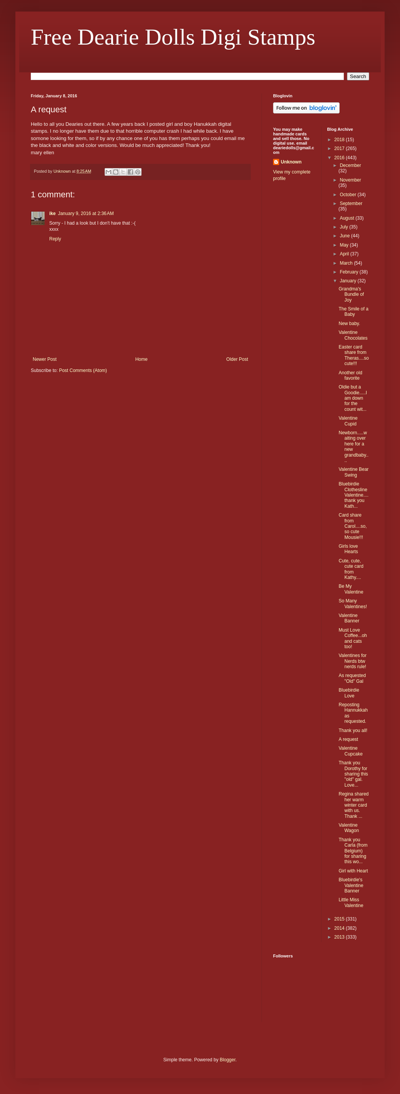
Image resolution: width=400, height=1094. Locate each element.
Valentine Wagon (348, 827)
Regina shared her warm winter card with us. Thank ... (353, 805)
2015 (340, 919)
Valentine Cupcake (350, 750)
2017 (340, 148)
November (350, 180)
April (345, 254)
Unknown (291, 162)
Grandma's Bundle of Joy (351, 294)
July (344, 227)
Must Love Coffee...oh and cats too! (352, 638)
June (345, 235)
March (347, 263)
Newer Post (45, 359)
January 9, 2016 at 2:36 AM (86, 213)
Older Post (237, 359)
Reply (55, 239)
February (349, 272)
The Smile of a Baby (353, 311)
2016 (340, 157)
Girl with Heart (353, 871)
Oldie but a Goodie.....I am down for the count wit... (352, 398)
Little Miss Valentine (350, 902)
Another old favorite (350, 375)
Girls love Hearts (348, 549)
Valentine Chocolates (352, 335)
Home (141, 359)
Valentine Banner (348, 618)
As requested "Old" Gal (352, 678)
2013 (340, 937)
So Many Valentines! (352, 603)
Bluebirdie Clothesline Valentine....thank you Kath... (353, 495)
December (350, 165)
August (347, 218)
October (348, 194)
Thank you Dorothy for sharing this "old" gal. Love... (353, 774)
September (351, 203)
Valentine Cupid (347, 420)
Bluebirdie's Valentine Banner (350, 885)
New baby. (349, 323)
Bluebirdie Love (348, 692)
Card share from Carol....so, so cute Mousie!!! (352, 526)
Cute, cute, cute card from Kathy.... (350, 569)
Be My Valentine (350, 589)
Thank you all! (352, 730)
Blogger (227, 1059)
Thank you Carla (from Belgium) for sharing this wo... (352, 851)
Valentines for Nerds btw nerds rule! (352, 661)
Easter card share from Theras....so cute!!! (353, 355)
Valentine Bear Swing (353, 472)
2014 (340, 928)
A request (348, 739)
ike (52, 213)
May (345, 245)
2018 (340, 139)
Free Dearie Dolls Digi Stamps (173, 37)
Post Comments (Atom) (83, 370)
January (348, 281)
